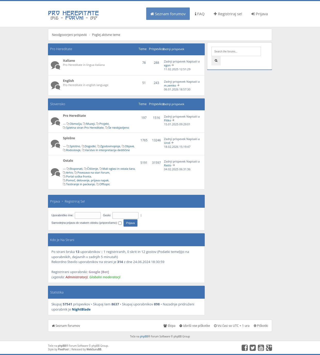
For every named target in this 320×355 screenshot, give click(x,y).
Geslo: (107, 215)
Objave (129, 146)
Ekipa (169, 325)
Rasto (167, 165)
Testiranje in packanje (80, 184)
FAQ (200, 13)
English (68, 81)
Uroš (167, 143)
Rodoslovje (73, 150)
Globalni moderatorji (104, 277)
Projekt (104, 124)
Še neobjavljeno (118, 127)
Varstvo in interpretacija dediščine (107, 150)
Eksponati (76, 169)
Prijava (259, 13)
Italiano (69, 60)
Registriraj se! (228, 13)
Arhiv (69, 172)
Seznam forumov (168, 13)
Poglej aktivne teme (106, 35)
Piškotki (261, 325)
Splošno (69, 138)
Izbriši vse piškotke (194, 325)
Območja (75, 124)
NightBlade (81, 309)
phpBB (144, 336)
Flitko (167, 120)
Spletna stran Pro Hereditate (85, 127)
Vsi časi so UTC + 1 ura (231, 325)
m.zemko (170, 85)
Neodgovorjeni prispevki (69, 35)
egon (167, 65)
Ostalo (68, 160)
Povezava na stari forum (93, 172)
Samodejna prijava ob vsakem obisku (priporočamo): (86, 222)
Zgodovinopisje (110, 146)
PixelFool (63, 349)
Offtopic (104, 184)
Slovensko (57, 104)
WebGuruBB (93, 349)
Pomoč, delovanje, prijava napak (87, 180)
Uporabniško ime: (62, 215)
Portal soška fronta (78, 176)
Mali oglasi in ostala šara (119, 169)
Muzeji (90, 124)
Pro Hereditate (61, 49)
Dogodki (90, 146)
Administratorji (76, 277)
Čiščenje (92, 169)
